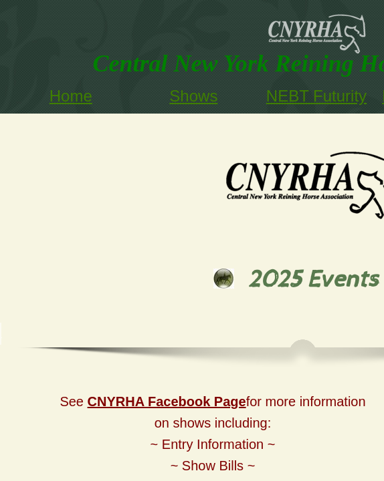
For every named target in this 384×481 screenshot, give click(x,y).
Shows (193, 96)
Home (71, 96)
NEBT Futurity (316, 96)
